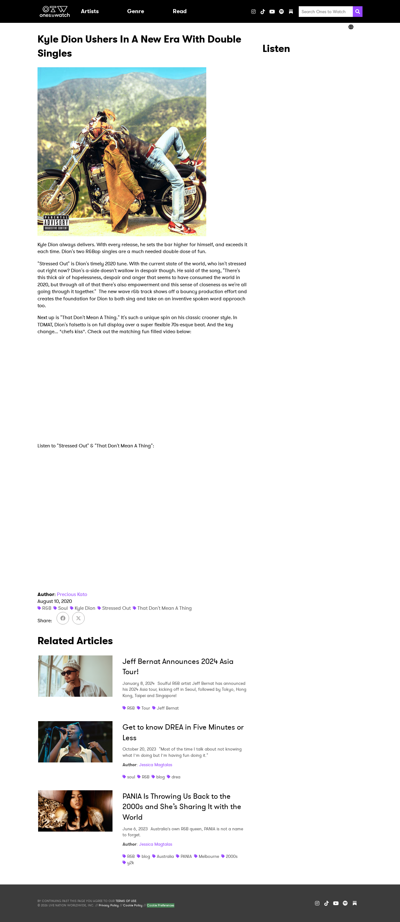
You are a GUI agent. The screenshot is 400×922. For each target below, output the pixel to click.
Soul (63, 608)
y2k (130, 862)
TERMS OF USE (126, 901)
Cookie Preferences (160, 905)
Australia (165, 856)
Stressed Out (116, 608)
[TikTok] (263, 11)
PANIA (186, 856)
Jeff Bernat (168, 708)
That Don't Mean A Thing (165, 608)
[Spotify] (281, 11)
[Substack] (291, 11)
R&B (46, 608)
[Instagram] (253, 11)
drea (176, 777)
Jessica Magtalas (155, 765)
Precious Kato (72, 594)
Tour (146, 708)
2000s (232, 856)
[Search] (357, 11)
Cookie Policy (132, 905)
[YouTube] (272, 11)
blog (160, 777)
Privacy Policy (109, 905)
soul (131, 777)
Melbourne (209, 856)
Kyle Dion (85, 608)
